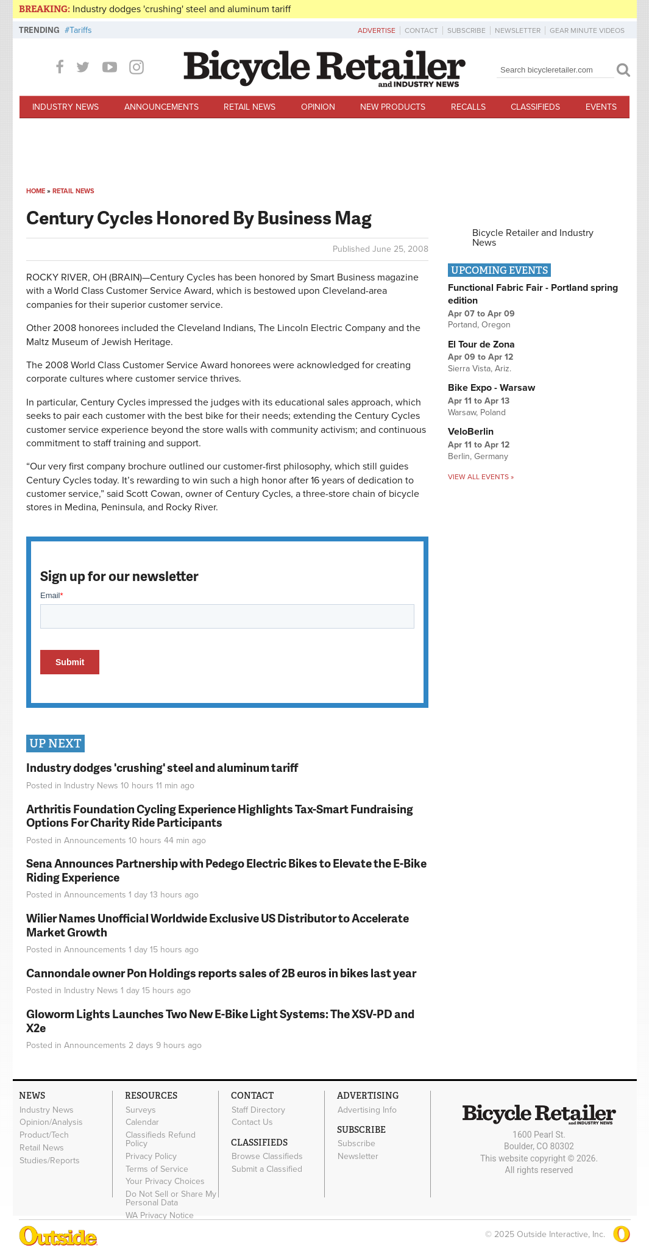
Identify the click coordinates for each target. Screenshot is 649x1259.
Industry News (65, 107)
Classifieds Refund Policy (161, 1139)
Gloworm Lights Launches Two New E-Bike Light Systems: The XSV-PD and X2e (220, 1020)
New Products (392, 107)
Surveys (141, 1110)
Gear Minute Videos (587, 30)
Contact (421, 30)
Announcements (161, 107)
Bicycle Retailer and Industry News (533, 238)
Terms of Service (157, 1169)
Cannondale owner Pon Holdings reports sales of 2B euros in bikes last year (221, 973)
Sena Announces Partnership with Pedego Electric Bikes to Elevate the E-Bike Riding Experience (226, 870)
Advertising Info (367, 1110)
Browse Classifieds (267, 1156)
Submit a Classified (267, 1169)
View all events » (481, 477)
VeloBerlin (471, 432)
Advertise (376, 30)
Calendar (142, 1122)
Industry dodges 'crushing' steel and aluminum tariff (182, 9)
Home (35, 191)
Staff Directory (258, 1110)
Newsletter (518, 30)
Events (601, 107)
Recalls (468, 107)
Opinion (318, 107)
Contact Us (252, 1122)
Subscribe (466, 30)
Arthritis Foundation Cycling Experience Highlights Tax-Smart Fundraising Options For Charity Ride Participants (219, 816)
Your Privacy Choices (165, 1181)
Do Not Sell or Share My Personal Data (171, 1198)
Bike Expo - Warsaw (491, 388)
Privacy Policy (151, 1156)
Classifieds (535, 107)
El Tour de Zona (481, 344)
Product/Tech (44, 1135)
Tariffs (80, 30)
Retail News (249, 107)
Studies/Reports (50, 1160)
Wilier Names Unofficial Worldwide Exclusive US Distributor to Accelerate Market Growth (217, 925)
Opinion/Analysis (51, 1122)
